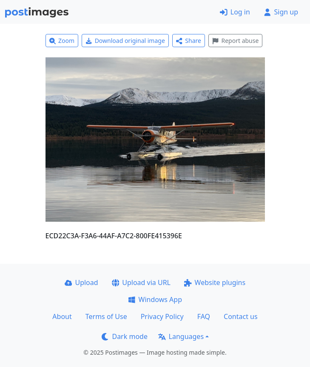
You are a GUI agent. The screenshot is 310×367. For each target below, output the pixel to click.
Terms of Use (106, 316)
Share (188, 41)
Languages (181, 336)
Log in (235, 12)
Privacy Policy (162, 316)
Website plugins (214, 282)
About (61, 316)
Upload (81, 282)
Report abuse (235, 41)
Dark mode (125, 336)
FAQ (203, 316)
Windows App (155, 299)
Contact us (241, 316)
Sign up (281, 12)
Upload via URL (141, 282)
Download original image (125, 41)
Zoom (62, 41)
